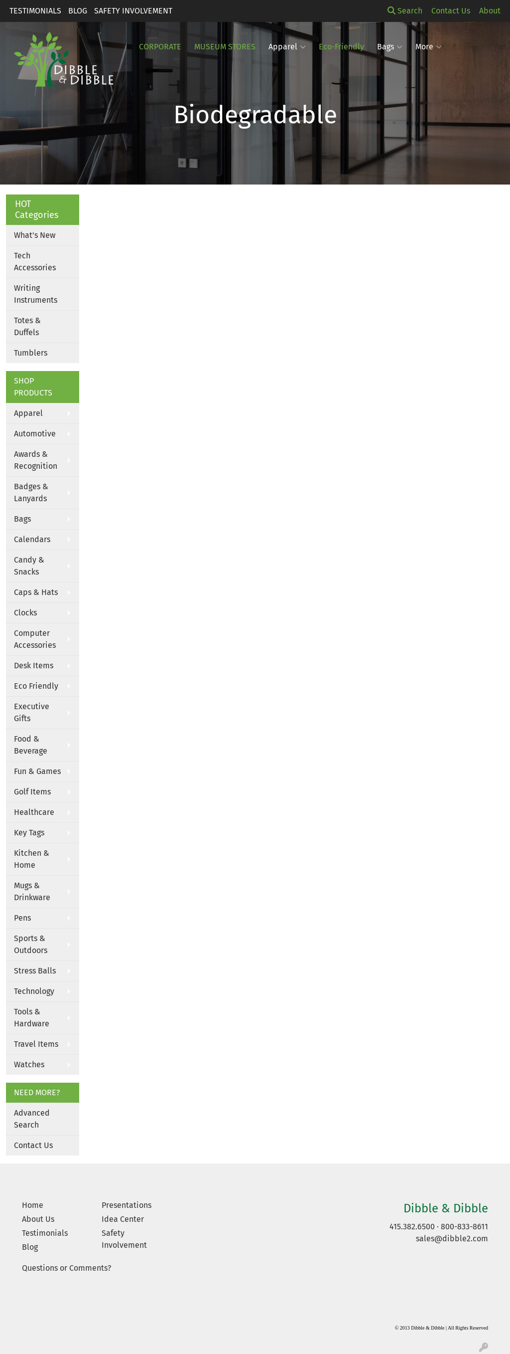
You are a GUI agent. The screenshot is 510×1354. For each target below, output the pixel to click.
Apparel (28, 413)
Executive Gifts (31, 712)
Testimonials (35, 10)
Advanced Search (32, 1119)
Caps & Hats (36, 592)
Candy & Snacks (29, 566)
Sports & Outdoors (30, 944)
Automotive (35, 433)
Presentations (126, 1205)
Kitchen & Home (31, 859)
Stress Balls (35, 970)
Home (32, 1205)
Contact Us (33, 1145)
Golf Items (32, 791)
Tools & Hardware (31, 1017)
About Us (38, 1219)
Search (404, 10)
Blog (77, 10)
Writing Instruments (35, 294)
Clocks (25, 612)
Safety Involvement (133, 10)
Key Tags (29, 832)
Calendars (32, 539)
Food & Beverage (30, 745)
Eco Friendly (36, 686)
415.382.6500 (412, 1226)
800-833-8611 (464, 1226)
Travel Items (36, 1044)
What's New (34, 235)
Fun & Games (37, 771)
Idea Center (123, 1219)
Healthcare (34, 812)
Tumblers (30, 353)
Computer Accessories (35, 639)
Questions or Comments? (66, 1268)
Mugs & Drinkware (32, 891)
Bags (389, 47)
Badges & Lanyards (31, 492)
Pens (22, 918)
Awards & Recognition (35, 460)
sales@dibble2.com (452, 1238)
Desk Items (33, 665)
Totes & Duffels (27, 326)
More (428, 47)
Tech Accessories (35, 261)
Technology (34, 991)
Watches (29, 1064)
